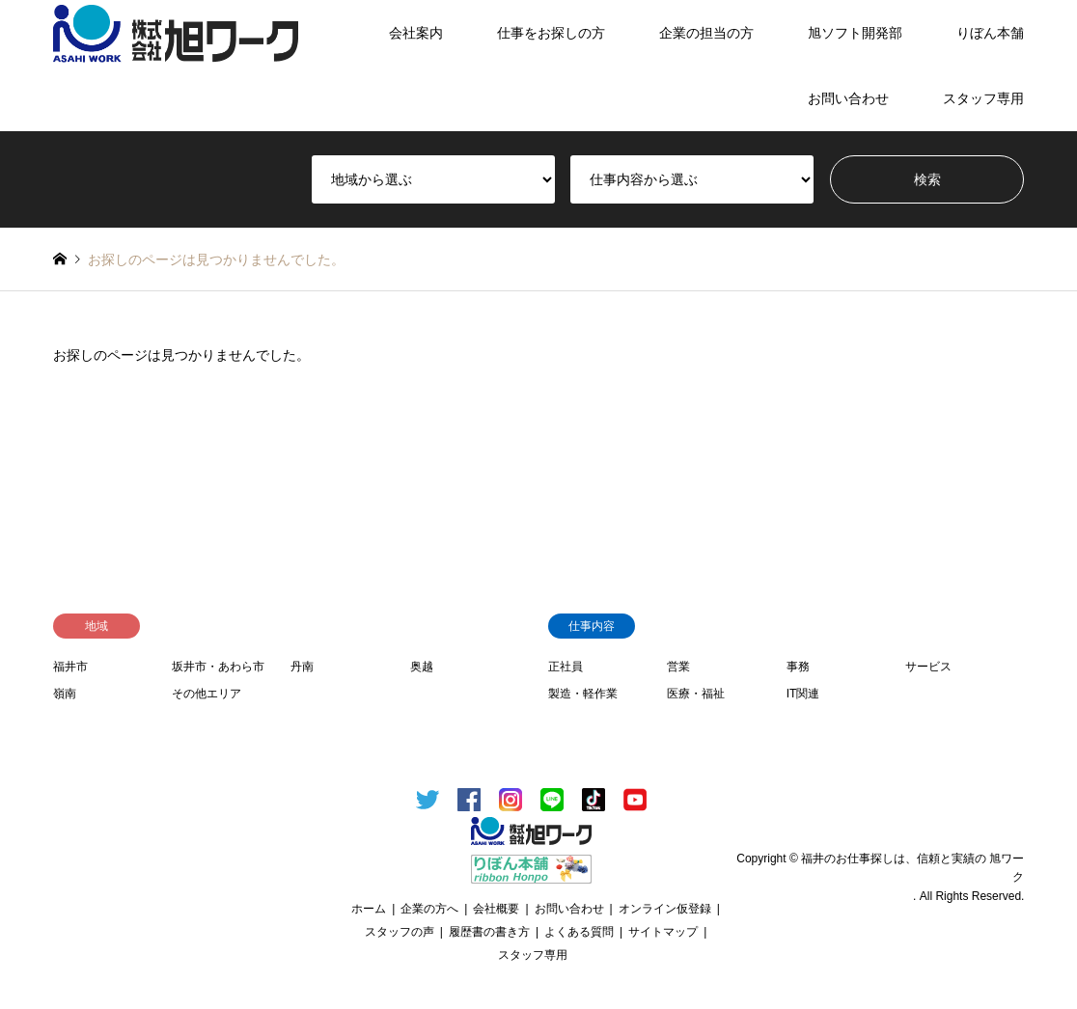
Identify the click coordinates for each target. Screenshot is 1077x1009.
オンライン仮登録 (665, 908)
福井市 (70, 666)
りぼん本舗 (990, 33)
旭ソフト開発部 (855, 33)
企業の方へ (429, 908)
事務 (798, 666)
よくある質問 (579, 932)
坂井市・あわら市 (218, 666)
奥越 (421, 666)
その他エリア (206, 693)
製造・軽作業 (583, 693)
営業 (678, 666)
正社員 (565, 666)
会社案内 (416, 33)
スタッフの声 (399, 932)
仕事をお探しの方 (551, 33)
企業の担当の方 (706, 33)
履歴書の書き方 (489, 932)
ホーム (368, 908)
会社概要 (496, 908)
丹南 (302, 666)
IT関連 (803, 693)
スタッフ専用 (983, 98)
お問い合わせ (848, 98)
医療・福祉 (696, 693)
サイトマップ (663, 932)
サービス (928, 666)
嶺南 (64, 693)
